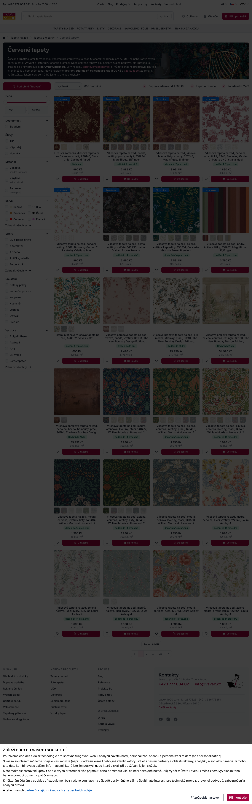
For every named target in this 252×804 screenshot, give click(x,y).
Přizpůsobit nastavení (206, 797)
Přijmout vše (238, 797)
